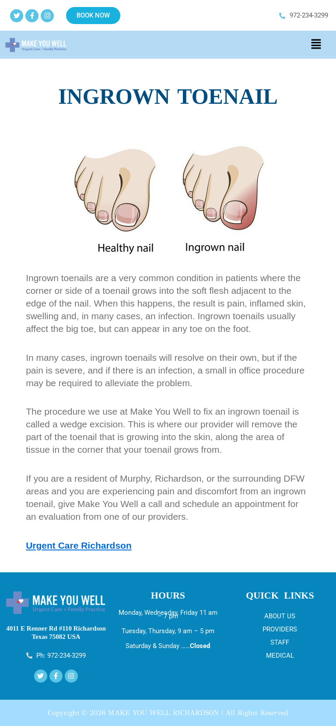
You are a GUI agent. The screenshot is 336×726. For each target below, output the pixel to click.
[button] (316, 44)
